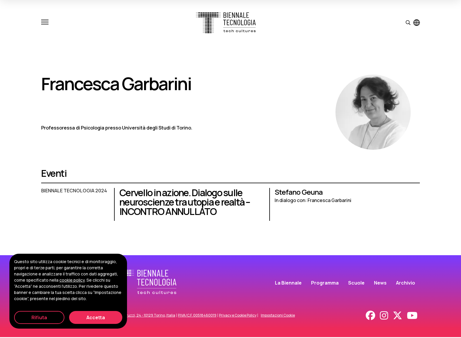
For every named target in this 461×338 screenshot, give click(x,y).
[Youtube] (412, 316)
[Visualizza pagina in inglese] (416, 22)
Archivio (405, 283)
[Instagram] (384, 316)
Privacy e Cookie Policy (237, 316)
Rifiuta (39, 317)
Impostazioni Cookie (278, 316)
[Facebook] (370, 316)
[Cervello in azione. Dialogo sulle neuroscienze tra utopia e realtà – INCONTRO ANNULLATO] (230, 207)
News (380, 283)
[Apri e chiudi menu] (45, 22)
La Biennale (288, 283)
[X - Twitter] (397, 316)
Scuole (356, 283)
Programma (325, 283)
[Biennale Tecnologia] (225, 22)
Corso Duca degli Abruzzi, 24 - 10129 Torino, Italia (133, 316)
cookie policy (72, 280)
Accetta (95, 317)
